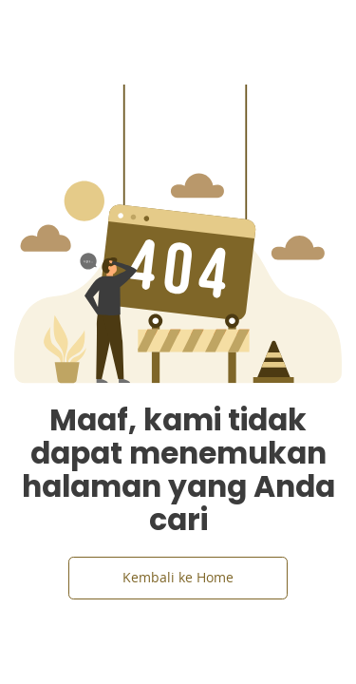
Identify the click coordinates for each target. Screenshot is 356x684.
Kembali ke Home (178, 577)
